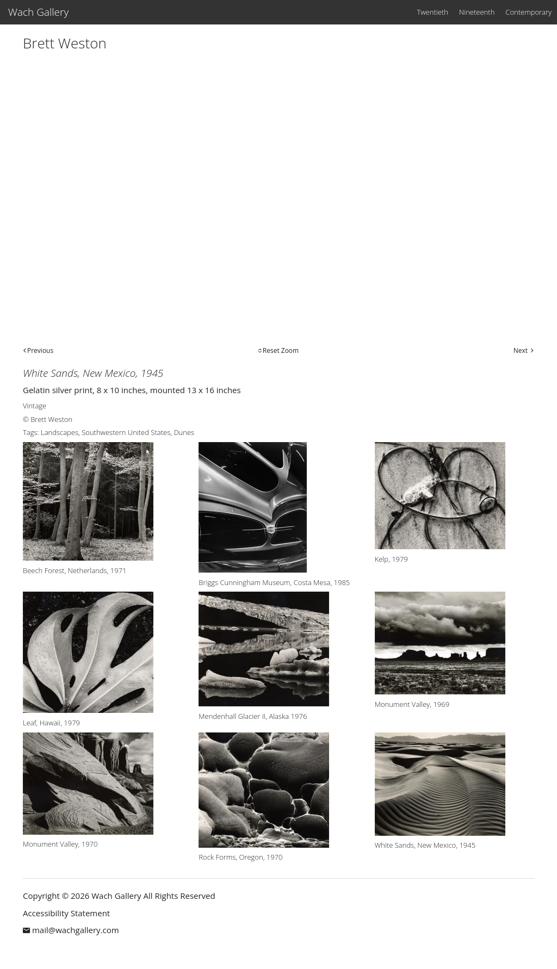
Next (520, 350)
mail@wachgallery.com (75, 929)
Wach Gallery (38, 12)
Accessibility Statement (66, 913)
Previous (40, 350)
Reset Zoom (281, 350)
